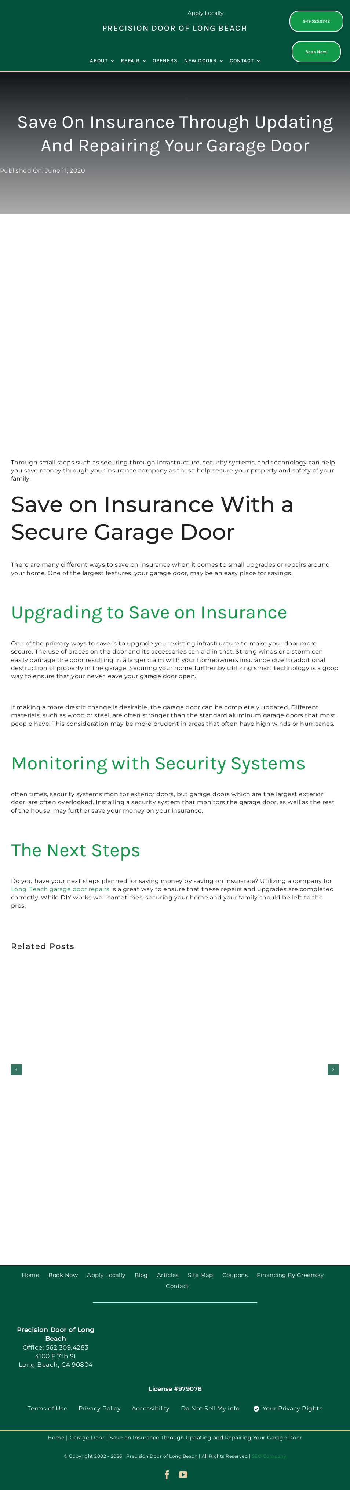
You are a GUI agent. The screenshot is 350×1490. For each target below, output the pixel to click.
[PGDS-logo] (33, 15)
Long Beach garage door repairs (60, 889)
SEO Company (269, 1456)
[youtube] (183, 1474)
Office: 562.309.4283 (56, 1347)
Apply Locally (205, 13)
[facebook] (167, 1474)
